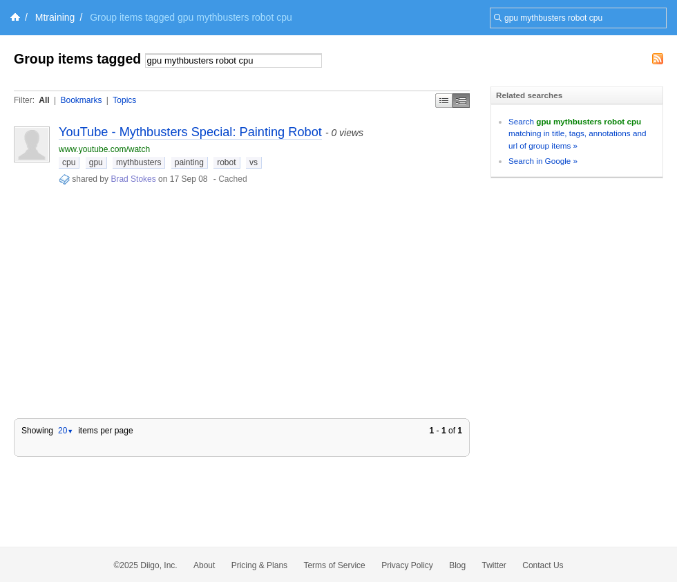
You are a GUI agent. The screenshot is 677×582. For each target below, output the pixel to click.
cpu (68, 162)
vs (253, 162)
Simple (443, 100)
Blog (457, 565)
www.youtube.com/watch (104, 149)
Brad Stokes (133, 179)
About (204, 565)
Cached (232, 179)
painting (189, 162)
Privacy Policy (407, 565)
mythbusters (138, 162)
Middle (461, 100)
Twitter (494, 565)
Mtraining (55, 17)
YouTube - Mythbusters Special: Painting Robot (190, 132)
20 (65, 430)
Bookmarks (81, 100)
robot (226, 162)
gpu (96, 162)
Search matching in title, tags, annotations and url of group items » (577, 133)
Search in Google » (543, 160)
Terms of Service (334, 565)
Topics (124, 100)
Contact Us (542, 565)
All (44, 100)
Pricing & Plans (259, 565)
